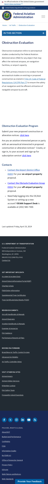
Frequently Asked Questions (12, 395)
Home (4, 25)
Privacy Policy (7, 465)
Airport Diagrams (8, 319)
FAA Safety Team (8, 390)
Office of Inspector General (12, 460)
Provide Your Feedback (30, 481)
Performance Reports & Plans (13, 338)
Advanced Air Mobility (10, 357)
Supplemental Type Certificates (14, 295)
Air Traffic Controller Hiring (12, 361)
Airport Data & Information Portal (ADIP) (16, 281)
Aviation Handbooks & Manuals (13, 324)
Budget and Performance (11, 437)
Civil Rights (6, 441)
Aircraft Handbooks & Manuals (13, 314)
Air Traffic (12, 25)
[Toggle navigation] (43, 16)
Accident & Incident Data (11, 276)
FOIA (4, 446)
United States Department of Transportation (20, 8)
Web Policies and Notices (11, 474)
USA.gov (5, 469)
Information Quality (9, 451)
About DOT (6, 432)
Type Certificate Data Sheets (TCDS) (15, 300)
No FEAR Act (6, 455)
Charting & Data (8, 286)
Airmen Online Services (10, 381)
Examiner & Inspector (10, 328)
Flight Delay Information (11, 290)
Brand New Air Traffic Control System (16, 352)
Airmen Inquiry (7, 376)
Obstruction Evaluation (27, 25)
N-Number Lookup (8, 385)
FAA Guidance (7, 333)
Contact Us (6, 260)
